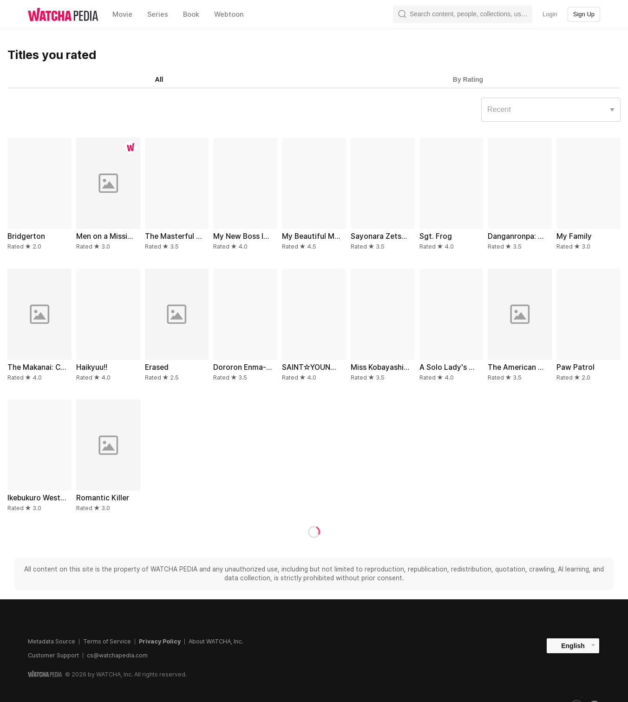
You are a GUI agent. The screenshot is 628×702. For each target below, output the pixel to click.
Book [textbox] (191, 14)
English (573, 646)
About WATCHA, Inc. (216, 641)
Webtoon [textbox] (229, 14)
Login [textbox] (550, 14)
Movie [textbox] (122, 14)
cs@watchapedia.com (117, 655)
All (159, 79)
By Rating (468, 79)
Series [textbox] (157, 14)
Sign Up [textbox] (584, 14)
